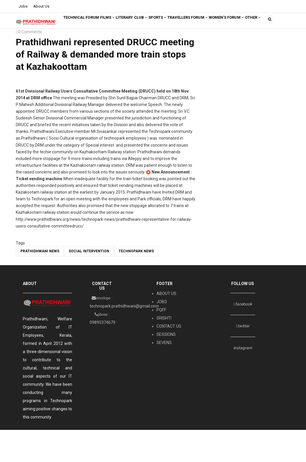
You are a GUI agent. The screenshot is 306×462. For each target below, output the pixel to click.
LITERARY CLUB (148, 24)
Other (74, 48)
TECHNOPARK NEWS (136, 283)
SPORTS (180, 24)
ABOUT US (166, 325)
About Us (41, 6)
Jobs (23, 6)
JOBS (162, 333)
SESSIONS (166, 366)
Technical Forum (85, 24)
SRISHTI (164, 350)
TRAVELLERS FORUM (218, 24)
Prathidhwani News (39, 283)
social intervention (89, 283)
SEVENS (164, 374)
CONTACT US (169, 358)
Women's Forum (264, 24)
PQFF (161, 342)
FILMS (117, 24)
